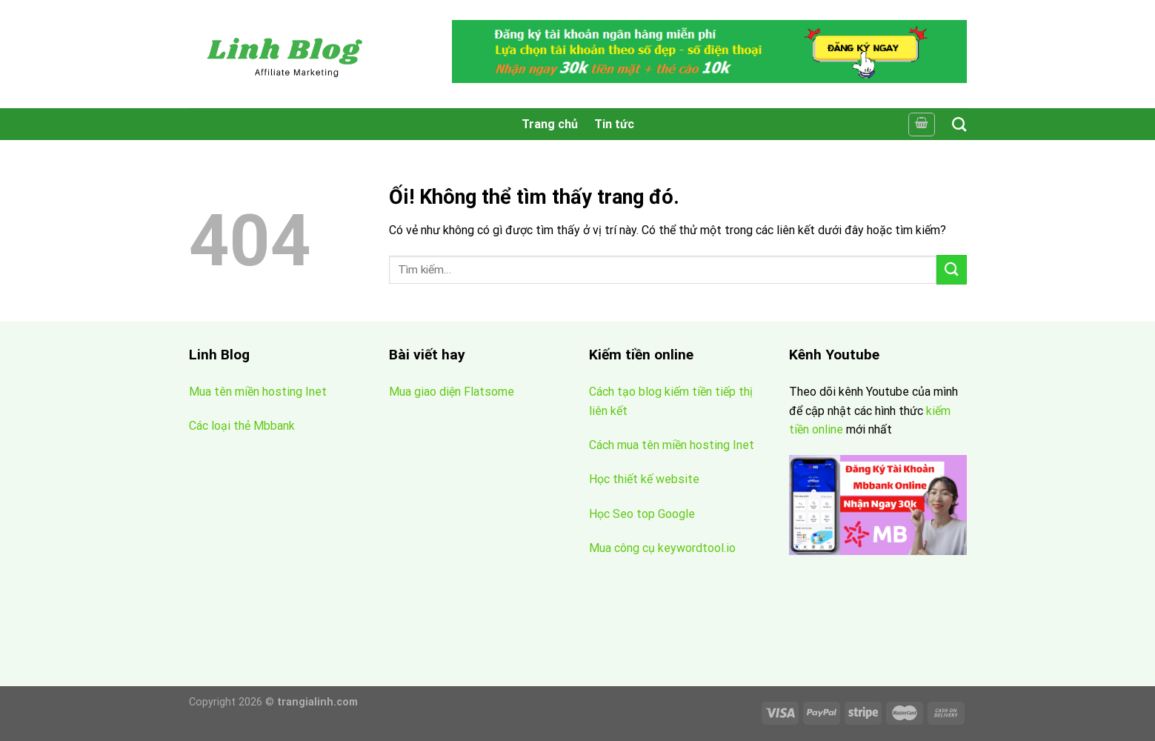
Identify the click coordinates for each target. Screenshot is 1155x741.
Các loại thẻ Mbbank (242, 426)
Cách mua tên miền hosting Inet (671, 445)
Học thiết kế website (645, 479)
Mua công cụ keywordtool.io (662, 548)
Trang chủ (550, 124)
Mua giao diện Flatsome (451, 392)
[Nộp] (951, 269)
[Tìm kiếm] (959, 124)
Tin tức (614, 124)
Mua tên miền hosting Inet (258, 392)
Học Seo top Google (642, 514)
